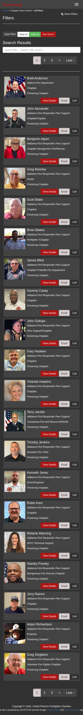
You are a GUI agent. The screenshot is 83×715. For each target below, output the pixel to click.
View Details (49, 100)
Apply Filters (10, 34)
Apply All (23, 34)
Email (64, 100)
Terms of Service (72, 710)
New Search (48, 34)
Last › (70, 60)
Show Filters (71, 14)
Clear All (35, 34)
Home (5, 10)
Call (74, 100)
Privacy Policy (53, 710)
